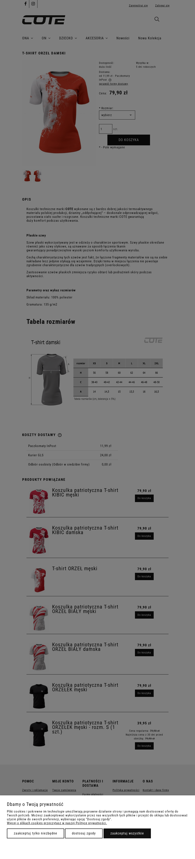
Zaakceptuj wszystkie (127, 833)
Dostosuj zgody (84, 833)
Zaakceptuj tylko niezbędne (35, 833)
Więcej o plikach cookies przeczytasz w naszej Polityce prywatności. (57, 823)
